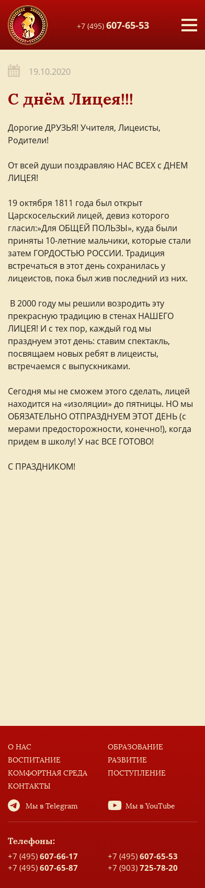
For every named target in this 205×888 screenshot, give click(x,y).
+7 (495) (113, 24)
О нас (19, 747)
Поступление (137, 773)
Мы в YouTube (150, 806)
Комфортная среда (47, 773)
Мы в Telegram (52, 806)
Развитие (127, 760)
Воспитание (34, 760)
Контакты (29, 786)
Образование (135, 747)
